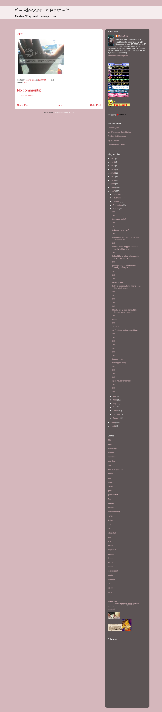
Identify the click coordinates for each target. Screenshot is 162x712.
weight (110, 588)
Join (122, 605)
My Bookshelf (113, 140)
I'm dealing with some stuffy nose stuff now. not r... (125, 238)
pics (109, 541)
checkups (112, 457)
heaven (111, 503)
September (117, 205)
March (116, 411)
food (109, 478)
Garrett (110, 486)
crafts (110, 465)
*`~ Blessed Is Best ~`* (42, 11)
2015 (113, 162)
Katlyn (110, 520)
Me (109, 529)
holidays (111, 507)
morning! (116, 319)
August (116, 209)
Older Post (95, 105)
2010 (113, 180)
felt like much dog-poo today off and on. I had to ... (125, 248)
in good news (117, 359)
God (109, 499)
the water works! (119, 219)
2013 (113, 169)
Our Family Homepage (117, 136)
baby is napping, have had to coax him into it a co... (126, 287)
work (110, 592)
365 (25, 83)
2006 (113, 422)
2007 (113, 191)
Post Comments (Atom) (64, 112)
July (115, 396)
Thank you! (116, 326)
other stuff (112, 533)
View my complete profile (118, 56)
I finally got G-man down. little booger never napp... (124, 311)
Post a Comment (28, 96)
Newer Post (23, 105)
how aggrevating (119, 363)
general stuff (113, 495)
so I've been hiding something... (125, 330)
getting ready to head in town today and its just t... (124, 267)
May (115, 403)
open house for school (121, 381)
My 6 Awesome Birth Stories (119, 132)
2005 (113, 426)
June (115, 400)
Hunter (110, 516)
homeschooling (114, 512)
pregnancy (112, 550)
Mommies (111, 607)
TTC (109, 584)
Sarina (110, 562)
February (117, 414)
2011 (113, 176)
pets (109, 537)
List (126, 605)
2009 (113, 184)
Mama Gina (123, 36)
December (117, 194)
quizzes (111, 554)
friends (110, 482)
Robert (110, 558)
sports (110, 575)
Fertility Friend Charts (116, 145)
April (115, 407)
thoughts (111, 579)
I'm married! (111, 609)
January (116, 418)
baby (110, 444)
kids (109, 524)
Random (131, 605)
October (116, 201)
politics (110, 546)
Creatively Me (113, 128)
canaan (111, 453)
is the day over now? (120, 230)
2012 (113, 173)
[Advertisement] (116, 688)
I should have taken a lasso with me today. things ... (125, 257)
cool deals (112, 461)
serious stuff (113, 571)
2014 (113, 166)
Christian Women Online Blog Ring (127, 603)
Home (59, 105)
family (110, 474)
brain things (112, 448)
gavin (110, 491)
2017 (113, 158)
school (110, 567)
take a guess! (117, 282)
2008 (113, 187)
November (117, 198)
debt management (115, 469)
